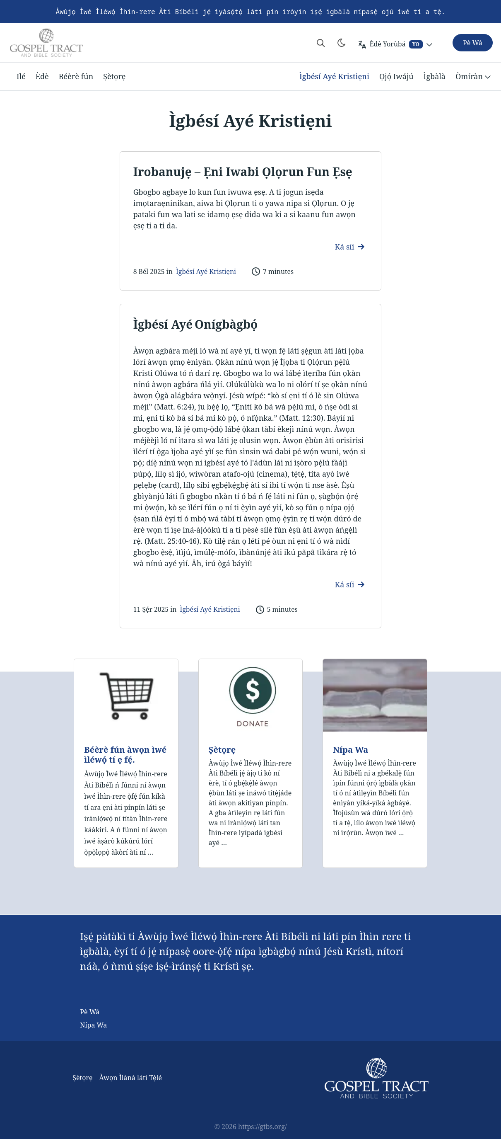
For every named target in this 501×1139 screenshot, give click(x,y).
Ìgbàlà (435, 76)
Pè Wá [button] (472, 42)
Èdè (42, 76)
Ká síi (350, 247)
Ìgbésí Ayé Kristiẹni (334, 76)
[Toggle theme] (341, 42)
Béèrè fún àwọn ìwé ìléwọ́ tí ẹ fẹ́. (125, 754)
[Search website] (321, 43)
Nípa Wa (350, 749)
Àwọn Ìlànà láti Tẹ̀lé (130, 1077)
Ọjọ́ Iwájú (396, 76)
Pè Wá (89, 1011)
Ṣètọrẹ (114, 76)
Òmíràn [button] (474, 76)
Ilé (21, 76)
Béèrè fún (76, 76)
